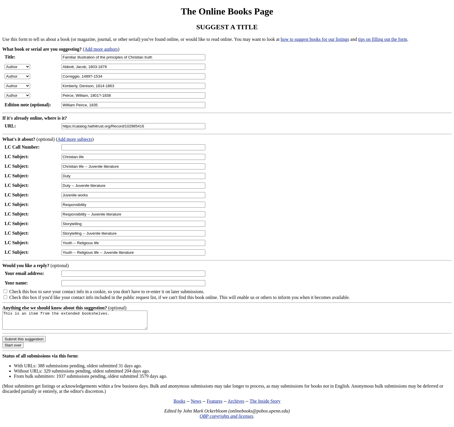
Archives (236, 404)
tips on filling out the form (382, 39)
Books (179, 404)
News (196, 404)
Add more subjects (74, 139)
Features (214, 404)
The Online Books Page (227, 11)
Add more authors (101, 49)
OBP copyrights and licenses (226, 419)
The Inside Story (265, 404)
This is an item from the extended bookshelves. (83, 322)
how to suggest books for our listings (315, 39)
